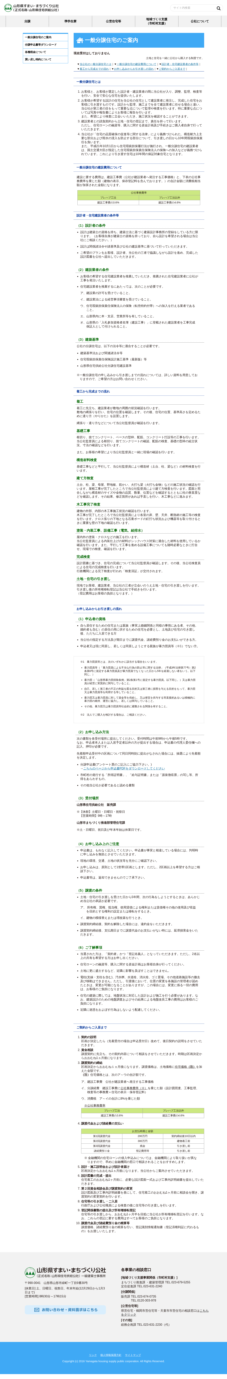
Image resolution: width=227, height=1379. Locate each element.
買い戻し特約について (38, 64)
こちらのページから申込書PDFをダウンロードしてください (124, 773)
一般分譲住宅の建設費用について (136, 69)
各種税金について (35, 57)
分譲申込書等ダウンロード (41, 49)
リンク (93, 1359)
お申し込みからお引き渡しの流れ (134, 73)
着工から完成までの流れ (94, 73)
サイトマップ (133, 1359)
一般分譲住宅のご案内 (38, 42)
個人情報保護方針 (110, 1359)
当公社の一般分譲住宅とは (95, 69)
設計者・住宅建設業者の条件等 (179, 69)
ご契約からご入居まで (172, 73)
